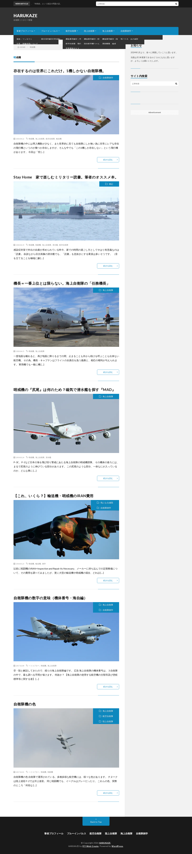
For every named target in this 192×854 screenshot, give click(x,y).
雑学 (44, 564)
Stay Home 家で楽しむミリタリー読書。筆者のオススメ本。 (66, 177)
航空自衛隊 (71, 31)
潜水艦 (55, 245)
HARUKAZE (25, 15)
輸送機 (59, 139)
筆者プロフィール (24, 31)
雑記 (111, 184)
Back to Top (96, 822)
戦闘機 (38, 245)
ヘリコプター (34, 666)
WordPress (117, 846)
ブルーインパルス (49, 31)
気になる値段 (106, 502)
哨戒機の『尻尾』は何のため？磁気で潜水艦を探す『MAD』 (65, 389)
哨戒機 (31, 139)
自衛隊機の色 (25, 704)
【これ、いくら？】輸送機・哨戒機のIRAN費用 (53, 496)
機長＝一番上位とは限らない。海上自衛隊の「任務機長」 (62, 283)
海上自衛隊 (107, 31)
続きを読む (108, 159)
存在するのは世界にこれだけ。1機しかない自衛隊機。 (60, 71)
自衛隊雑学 (126, 31)
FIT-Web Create (90, 846)
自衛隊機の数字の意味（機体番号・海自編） (50, 598)
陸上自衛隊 (89, 31)
